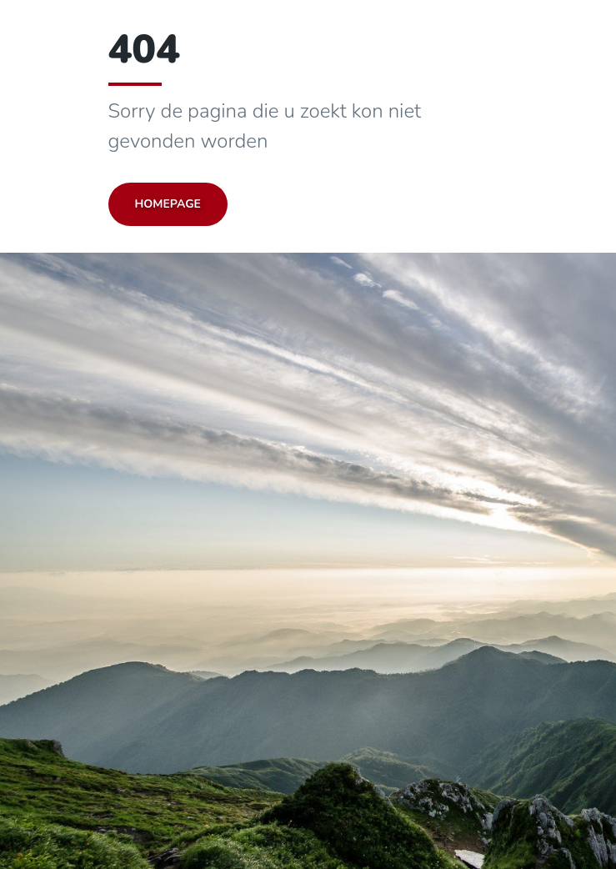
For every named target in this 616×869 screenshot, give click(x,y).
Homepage (168, 204)
